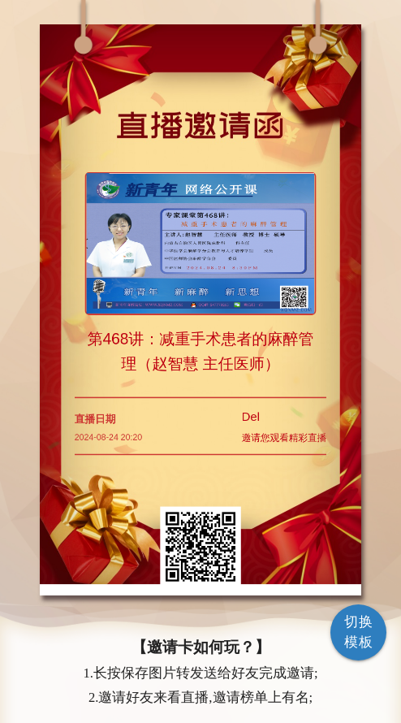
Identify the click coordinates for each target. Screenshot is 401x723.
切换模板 (358, 632)
